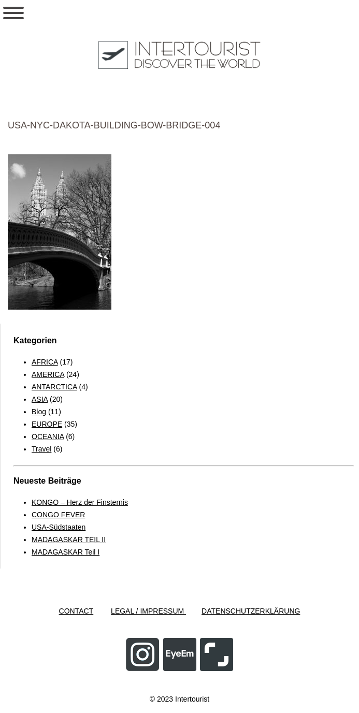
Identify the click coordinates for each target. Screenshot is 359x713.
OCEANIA (48, 436)
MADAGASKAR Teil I (65, 552)
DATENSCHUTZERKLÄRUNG (251, 611)
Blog (39, 412)
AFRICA (45, 362)
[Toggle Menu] (13, 13)
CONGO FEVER (58, 515)
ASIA (40, 399)
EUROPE (47, 424)
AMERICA (48, 374)
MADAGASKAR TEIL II (69, 539)
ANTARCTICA (54, 387)
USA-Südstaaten (58, 527)
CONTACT (76, 611)
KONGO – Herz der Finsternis (80, 502)
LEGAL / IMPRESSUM (148, 611)
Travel (41, 449)
